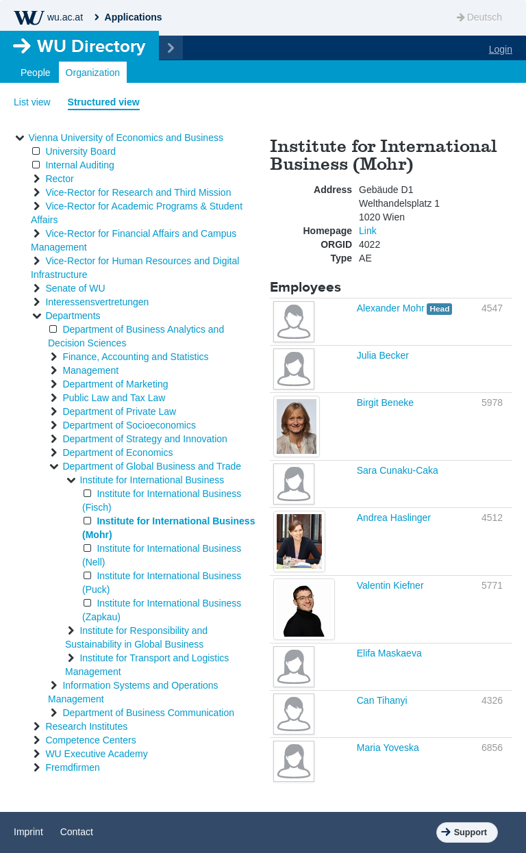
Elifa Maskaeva (389, 653)
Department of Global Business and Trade (151, 466)
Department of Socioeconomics (129, 425)
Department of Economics (117, 452)
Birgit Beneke (385, 402)
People (36, 72)
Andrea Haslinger (394, 517)
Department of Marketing (115, 384)
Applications (133, 17)
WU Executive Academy (96, 753)
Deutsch (478, 17)
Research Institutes (86, 726)
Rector (59, 178)
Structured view (104, 102)
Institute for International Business (151, 479)
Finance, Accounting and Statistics (135, 356)
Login (500, 49)
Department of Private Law (119, 411)
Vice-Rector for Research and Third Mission (138, 192)
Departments (72, 315)
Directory (91, 45)
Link (368, 230)
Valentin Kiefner (390, 585)
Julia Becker (383, 355)
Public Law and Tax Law (113, 397)
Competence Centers (90, 740)
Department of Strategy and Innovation (144, 438)
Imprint (28, 831)
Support (470, 832)
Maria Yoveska (388, 747)
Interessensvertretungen (97, 301)
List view (32, 102)
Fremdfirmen (72, 767)
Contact (76, 831)
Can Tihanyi (382, 700)
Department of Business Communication (148, 712)
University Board (80, 151)
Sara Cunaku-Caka (397, 470)
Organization (93, 72)
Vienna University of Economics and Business (125, 137)
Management (90, 370)
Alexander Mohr (392, 308)
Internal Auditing (79, 165)
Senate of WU (75, 288)
